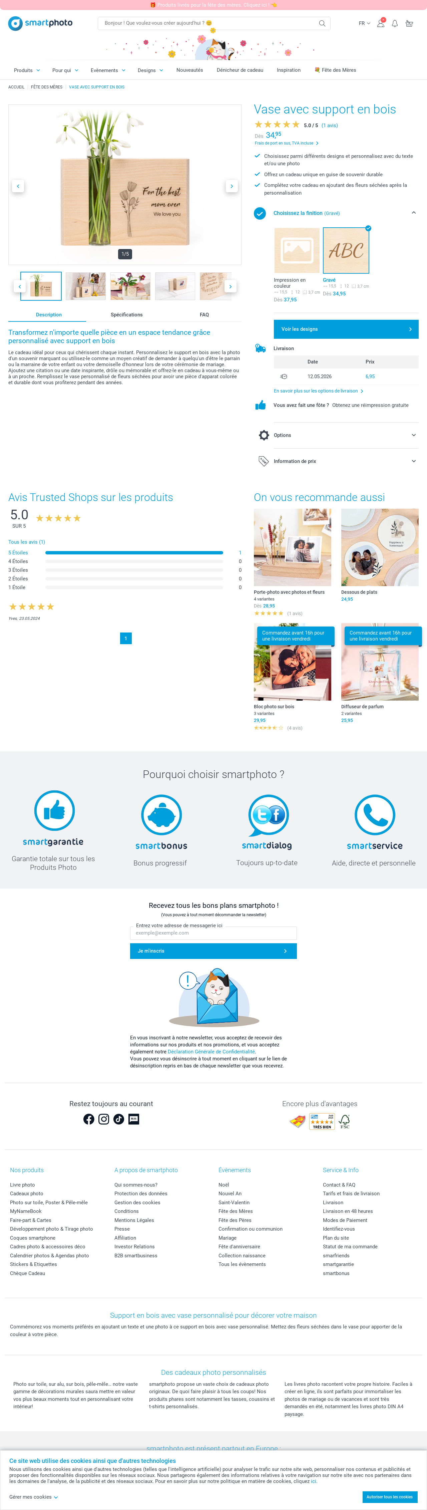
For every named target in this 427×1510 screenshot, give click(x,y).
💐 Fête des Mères (335, 70)
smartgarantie (338, 1264)
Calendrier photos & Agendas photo (49, 1256)
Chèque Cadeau (27, 1273)
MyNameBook (26, 1211)
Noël (224, 1185)
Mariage (228, 1238)
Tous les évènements (242, 1264)
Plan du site (336, 1238)
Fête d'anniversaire (239, 1247)
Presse (122, 1229)
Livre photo (22, 1185)
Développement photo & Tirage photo (51, 1229)
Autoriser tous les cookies (390, 1497)
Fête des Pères (235, 1220)
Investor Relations (134, 1247)
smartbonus (336, 1273)
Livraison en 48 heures (348, 1211)
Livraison (333, 1203)
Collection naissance (242, 1256)
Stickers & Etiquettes (33, 1264)
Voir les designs (300, 329)
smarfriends (336, 1256)
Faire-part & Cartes (30, 1220)
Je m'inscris (151, 951)
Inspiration (289, 70)
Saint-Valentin (234, 1203)
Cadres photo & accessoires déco (47, 1247)
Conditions (126, 1211)
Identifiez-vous (339, 1229)
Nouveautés (189, 70)
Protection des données (140, 1194)
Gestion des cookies (137, 1203)
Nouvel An (230, 1194)
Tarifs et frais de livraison (351, 1194)
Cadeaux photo (26, 1194)
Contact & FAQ (339, 1185)
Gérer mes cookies (33, 1497)
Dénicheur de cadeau (240, 70)
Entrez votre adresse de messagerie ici (179, 926)
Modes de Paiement (345, 1220)
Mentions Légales (134, 1220)
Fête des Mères (236, 1211)
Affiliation (125, 1238)
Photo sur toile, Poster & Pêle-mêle (49, 1203)
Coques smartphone (32, 1238)
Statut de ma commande (350, 1247)
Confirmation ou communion (251, 1229)
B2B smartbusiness (135, 1256)
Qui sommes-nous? (135, 1185)
